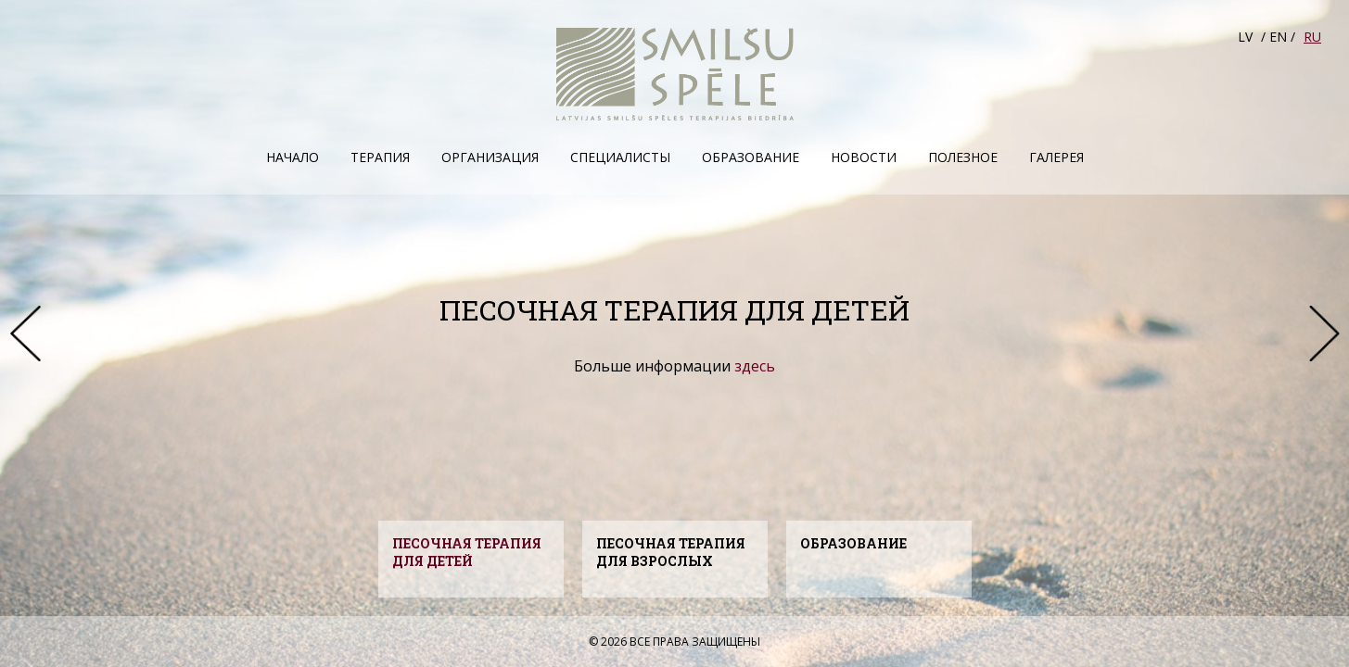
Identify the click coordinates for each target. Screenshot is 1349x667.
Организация (490, 157)
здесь (754, 366)
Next (1324, 333)
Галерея (1056, 157)
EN (1278, 36)
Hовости (864, 157)
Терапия (380, 157)
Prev (25, 333)
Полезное (963, 157)
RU (1312, 36)
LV (1245, 36)
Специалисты (620, 157)
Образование (750, 157)
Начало (292, 157)
